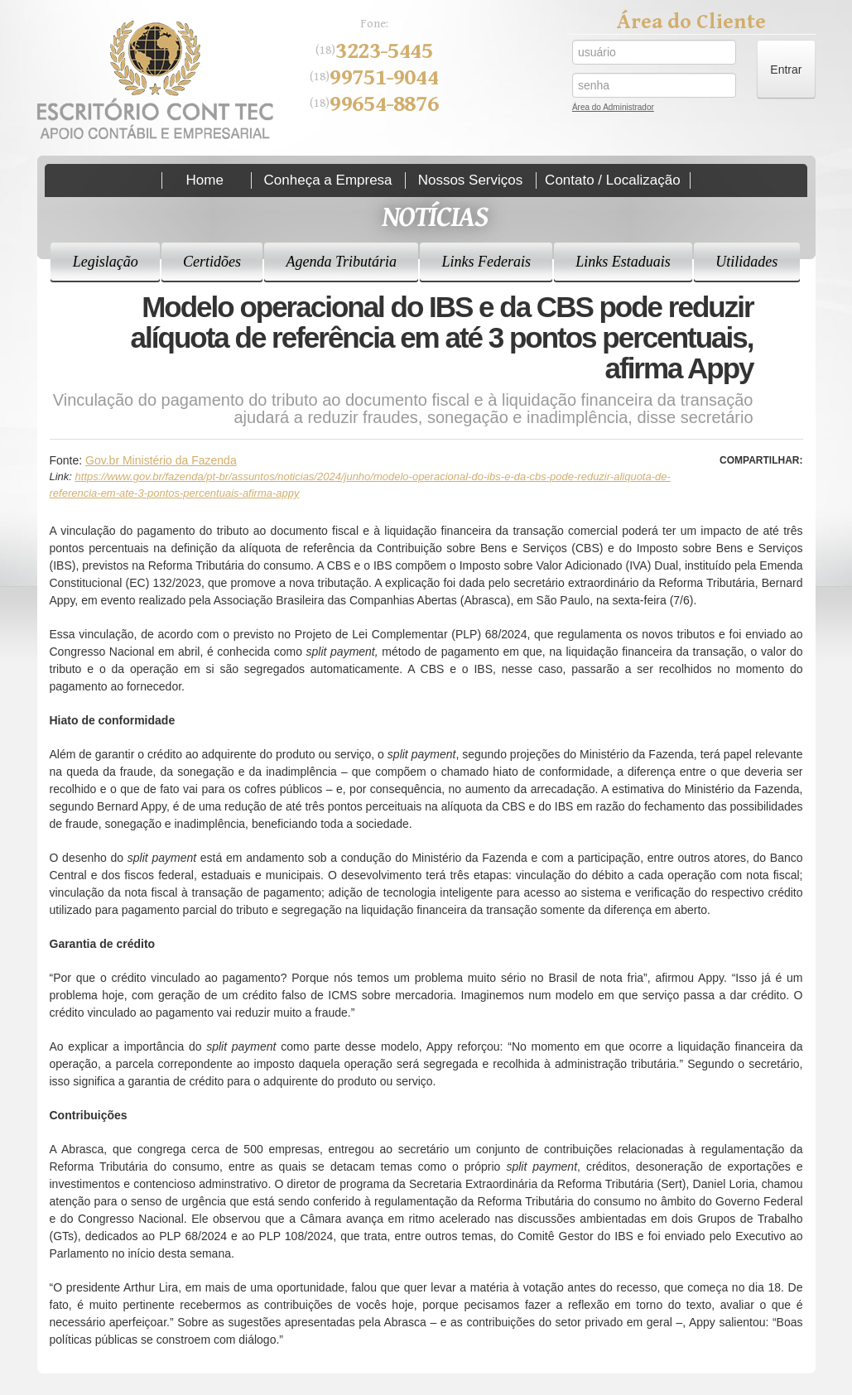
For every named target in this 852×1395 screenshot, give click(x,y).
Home (205, 180)
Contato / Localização (613, 180)
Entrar (785, 69)
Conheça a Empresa (328, 180)
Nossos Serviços (470, 180)
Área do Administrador (613, 109)
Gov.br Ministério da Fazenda (161, 460)
